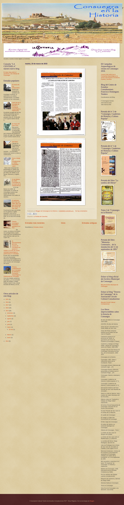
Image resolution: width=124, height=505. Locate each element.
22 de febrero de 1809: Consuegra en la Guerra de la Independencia (16, 182)
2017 (7, 305)
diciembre (10, 313)
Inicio (63, 223)
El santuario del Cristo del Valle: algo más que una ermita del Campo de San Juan (16, 204)
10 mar (11, 329)
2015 (7, 310)
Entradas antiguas (89, 223)
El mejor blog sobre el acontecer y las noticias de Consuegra (11, 73)
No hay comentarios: (81, 211)
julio (8, 321)
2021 (7, 299)
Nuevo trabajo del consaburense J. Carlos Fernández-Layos (16, 162)
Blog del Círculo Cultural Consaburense (108, 303)
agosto (9, 318)
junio (8, 324)
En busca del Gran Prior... (16, 124)
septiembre (10, 316)
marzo (9, 327)
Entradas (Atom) (38, 227)
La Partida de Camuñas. (41, 216)
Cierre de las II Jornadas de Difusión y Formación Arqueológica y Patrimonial (16, 106)
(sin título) (15, 141)
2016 (7, 308)
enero (9, 337)
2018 (7, 302)
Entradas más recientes (34, 223)
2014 (7, 341)
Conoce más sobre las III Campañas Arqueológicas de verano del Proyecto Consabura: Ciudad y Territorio (110, 77)
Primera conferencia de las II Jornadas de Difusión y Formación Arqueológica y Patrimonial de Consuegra (12, 271)
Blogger (92, 501)
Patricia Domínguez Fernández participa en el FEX (16, 225)
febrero (9, 334)
